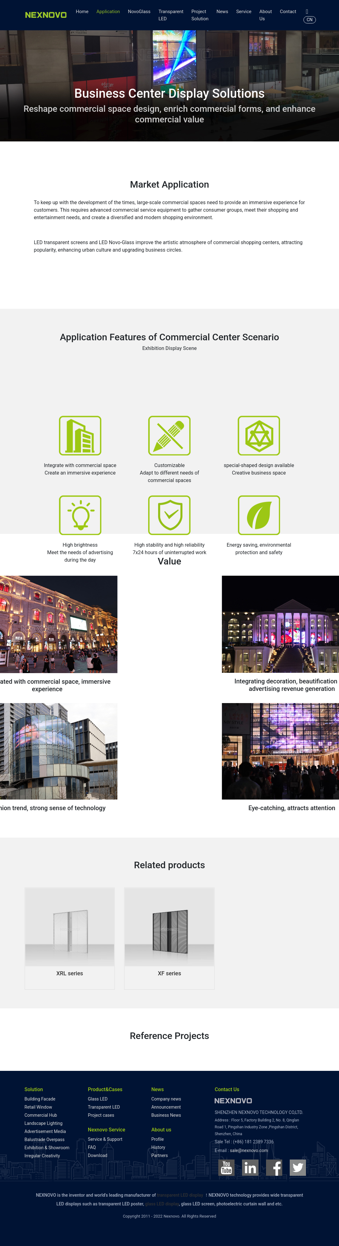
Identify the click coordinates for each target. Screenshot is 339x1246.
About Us (265, 15)
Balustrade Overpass (45, 1139)
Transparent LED (170, 15)
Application (108, 11)
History (158, 1147)
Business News (166, 1115)
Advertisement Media (45, 1131)
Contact (288, 11)
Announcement (166, 1107)
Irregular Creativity (42, 1155)
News (222, 11)
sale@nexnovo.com (249, 1150)
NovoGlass (139, 11)
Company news (166, 1098)
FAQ (92, 1147)
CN (309, 19)
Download (97, 1155)
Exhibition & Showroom (47, 1147)
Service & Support (105, 1139)
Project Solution (200, 15)
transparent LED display (180, 1195)
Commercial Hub (41, 1115)
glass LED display (162, 1203)
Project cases (101, 1115)
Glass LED (98, 1098)
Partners (159, 1155)
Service (243, 11)
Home (82, 11)
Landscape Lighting (44, 1123)
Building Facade (40, 1098)
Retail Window (38, 1107)
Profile (157, 1139)
